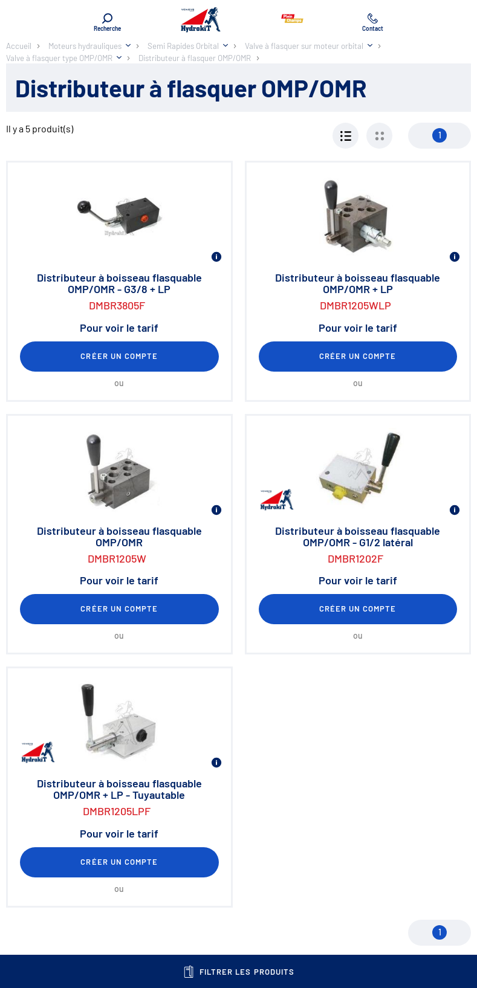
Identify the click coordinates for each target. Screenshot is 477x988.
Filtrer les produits (238, 972)
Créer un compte (119, 356)
